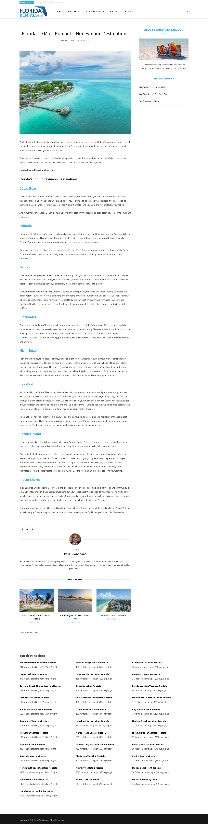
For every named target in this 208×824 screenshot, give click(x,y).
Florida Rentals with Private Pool (36, 788)
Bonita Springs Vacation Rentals (93, 662)
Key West (26, 384)
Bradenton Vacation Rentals (147, 662)
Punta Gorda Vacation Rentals (148, 742)
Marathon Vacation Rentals (33, 731)
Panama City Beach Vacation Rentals (95, 742)
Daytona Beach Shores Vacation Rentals (40, 685)
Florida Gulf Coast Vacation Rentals (38, 765)
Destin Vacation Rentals (88, 685)
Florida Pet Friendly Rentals (34, 777)
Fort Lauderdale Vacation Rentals (149, 685)
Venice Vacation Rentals (144, 754)
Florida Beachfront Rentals (146, 765)
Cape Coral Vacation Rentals (34, 673)
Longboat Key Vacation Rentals (92, 719)
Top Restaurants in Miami (113, 615)
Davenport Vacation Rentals (147, 673)
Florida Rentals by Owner (145, 777)
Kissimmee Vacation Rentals (34, 719)
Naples (24, 267)
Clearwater (27, 317)
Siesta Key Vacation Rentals (90, 754)
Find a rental (73, 12)
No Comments (83, 40)
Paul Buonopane (75, 554)
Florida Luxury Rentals (87, 777)
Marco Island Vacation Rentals (92, 731)
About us (113, 12)
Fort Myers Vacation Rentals (34, 697)
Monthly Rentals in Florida (89, 765)
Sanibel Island (30, 434)
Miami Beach (28, 350)
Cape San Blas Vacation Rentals (92, 673)
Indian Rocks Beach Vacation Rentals (151, 697)
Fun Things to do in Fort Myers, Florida (154, 94)
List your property (94, 12)
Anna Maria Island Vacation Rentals (37, 662)
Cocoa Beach (29, 188)
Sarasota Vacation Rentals (33, 754)
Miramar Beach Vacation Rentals (149, 731)
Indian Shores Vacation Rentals (35, 708)
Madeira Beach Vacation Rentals (149, 719)
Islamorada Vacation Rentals (91, 708)
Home (59, 12)
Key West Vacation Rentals (146, 708)
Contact (127, 12)
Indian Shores (29, 479)
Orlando (25, 226)
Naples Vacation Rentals (32, 742)
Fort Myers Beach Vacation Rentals (94, 697)
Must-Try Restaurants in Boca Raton (52, 3)
